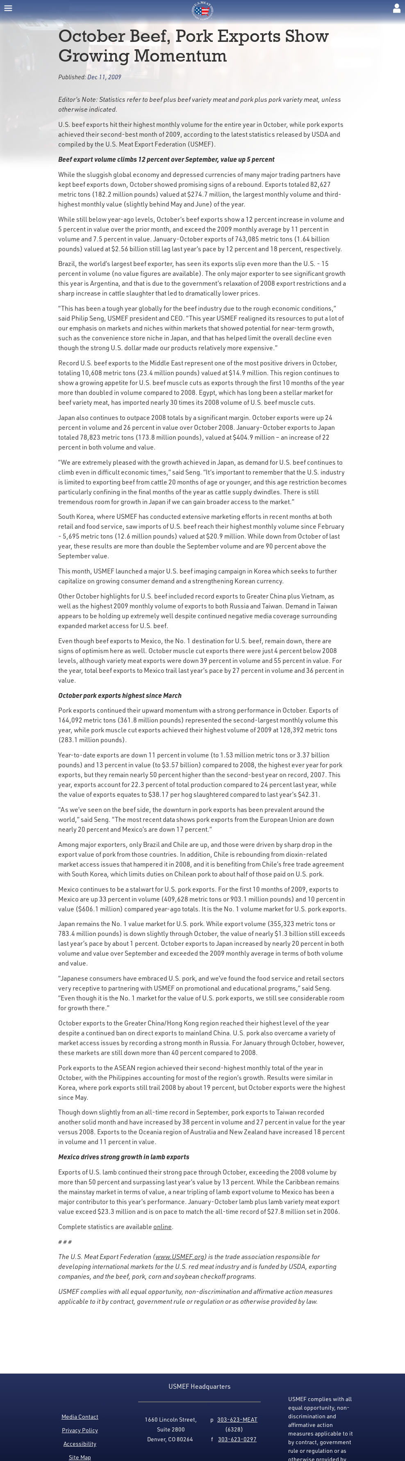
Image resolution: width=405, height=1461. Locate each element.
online (162, 1226)
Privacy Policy (80, 1430)
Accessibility (80, 1443)
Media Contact (79, 1416)
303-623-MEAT (237, 1419)
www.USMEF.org (179, 1256)
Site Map (80, 1457)
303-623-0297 (237, 1439)
